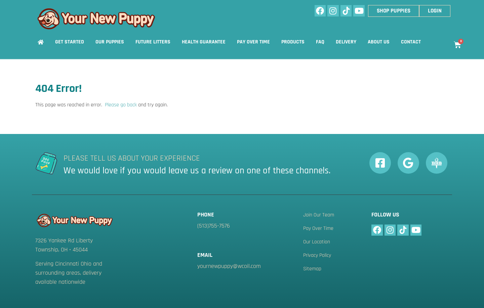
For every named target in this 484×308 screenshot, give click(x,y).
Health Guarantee (204, 41)
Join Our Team (318, 215)
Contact (411, 41)
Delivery (346, 41)
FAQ (320, 41)
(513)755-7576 (213, 226)
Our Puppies (109, 41)
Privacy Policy (317, 255)
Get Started (69, 41)
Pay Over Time (253, 41)
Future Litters (152, 41)
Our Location (316, 242)
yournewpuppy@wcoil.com (229, 266)
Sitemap (312, 269)
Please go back (121, 104)
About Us (379, 41)
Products (293, 41)
